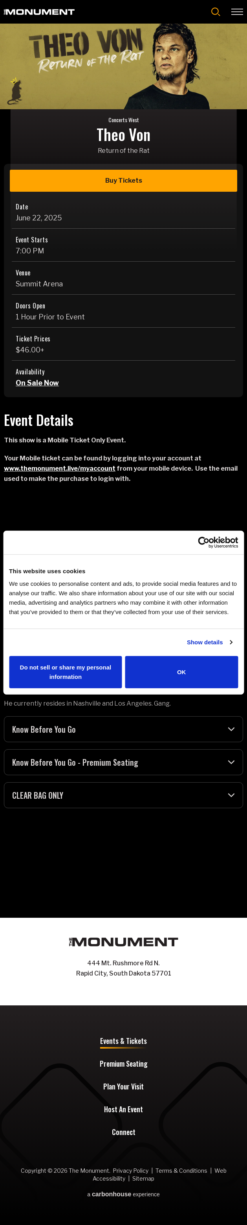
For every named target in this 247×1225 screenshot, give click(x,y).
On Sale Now (37, 383)
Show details (205, 642)
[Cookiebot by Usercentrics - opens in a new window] (203, 542)
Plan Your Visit (123, 1087)
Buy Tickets (123, 180)
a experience (123, 1194)
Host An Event (123, 1110)
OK (181, 671)
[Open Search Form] (215, 11)
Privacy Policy (130, 1170)
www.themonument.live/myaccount (59, 468)
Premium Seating (124, 1064)
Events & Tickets (123, 1041)
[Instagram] (131, 990)
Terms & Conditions (181, 1170)
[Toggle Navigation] (237, 12)
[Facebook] (116, 990)
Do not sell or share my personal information (66, 672)
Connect (123, 1132)
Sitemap (143, 1178)
